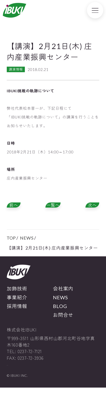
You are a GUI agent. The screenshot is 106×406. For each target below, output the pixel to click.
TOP (11, 249)
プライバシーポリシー (23, 380)
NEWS (27, 249)
